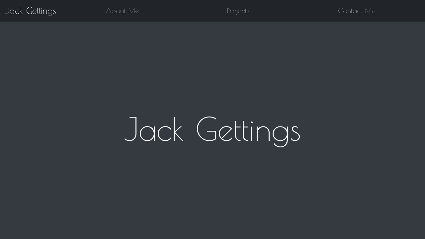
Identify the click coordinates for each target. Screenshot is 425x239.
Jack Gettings (30, 10)
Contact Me (357, 10)
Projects (238, 10)
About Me (122, 10)
